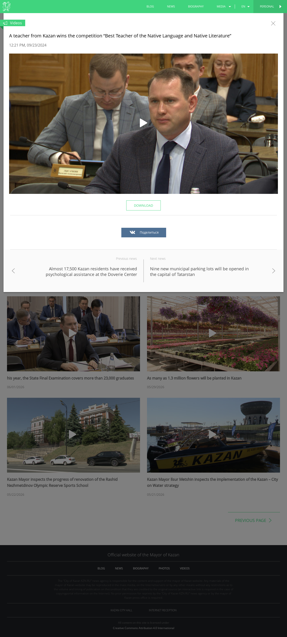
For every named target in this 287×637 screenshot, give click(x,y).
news (171, 6)
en (243, 6)
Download (143, 205)
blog (150, 6)
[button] (143, 124)
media (221, 6)
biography (196, 6)
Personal (267, 6)
